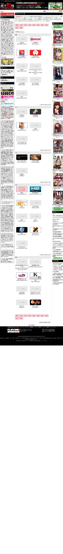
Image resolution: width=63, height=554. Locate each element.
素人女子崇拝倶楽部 (7, 181)
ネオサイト (10, 201)
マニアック (8, 234)
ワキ (10, 49)
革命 (11, 149)
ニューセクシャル (6, 203)
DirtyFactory (9, 186)
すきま (5, 174)
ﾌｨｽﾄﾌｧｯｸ (6, 52)
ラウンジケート (9, 250)
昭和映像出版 (7, 170)
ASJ (12, 131)
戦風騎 (4, 177)
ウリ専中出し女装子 (57, 243)
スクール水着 (7, 44)
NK (6, 201)
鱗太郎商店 (6, 252)
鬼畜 (3, 47)
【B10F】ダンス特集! (58, 269)
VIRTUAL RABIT (9, 205)
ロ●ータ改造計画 (57, 253)
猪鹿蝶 (10, 126)
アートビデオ (6, 146)
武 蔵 (12, 235)
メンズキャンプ (7, 240)
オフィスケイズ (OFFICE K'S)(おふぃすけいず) (35, 280)
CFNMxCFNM (4, 171)
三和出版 (3, 169)
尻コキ (8, 27)
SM (3, 38)
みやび (11, 237)
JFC (12, 170)
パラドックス (9, 208)
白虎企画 (3, 114)
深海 (2, 174)
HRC (9, 130)
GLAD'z (8, 156)
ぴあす (11, 210)
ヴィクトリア (4, 130)
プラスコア (10, 218)
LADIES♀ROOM (5, 253)
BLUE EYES (6, 222)
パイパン (6, 49)
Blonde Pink (7, 223)
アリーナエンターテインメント (7, 124)
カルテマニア (9, 151)
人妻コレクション (7, 213)
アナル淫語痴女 (56, 249)
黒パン (2, 72)
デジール (8, 193)
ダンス (8, 48)
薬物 (10, 72)
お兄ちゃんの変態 (57, 244)
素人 (12, 22)
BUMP (7, 210)
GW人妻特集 (56, 271)
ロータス (6, 256)
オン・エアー (7, 136)
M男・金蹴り (8, 21)
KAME (7, 149)
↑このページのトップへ (45, 104)
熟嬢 (8, 180)
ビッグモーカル (7, 212)
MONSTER (9, 114)
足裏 (5, 31)
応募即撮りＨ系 (8, 141)
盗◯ (10, 41)
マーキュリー (9, 233)
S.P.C (2, 147)
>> (4, 74)
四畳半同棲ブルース (57, 251)
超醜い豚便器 (4, 189)
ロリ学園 (11, 252)
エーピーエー (7, 134)
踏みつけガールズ (7, 217)
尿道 (12, 71)
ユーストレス (8, 245)
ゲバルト (9, 158)
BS (1, 211)
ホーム (2, 11)
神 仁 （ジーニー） (7, 178)
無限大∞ (5, 235)
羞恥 (5, 48)
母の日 (10, 206)
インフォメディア (5, 128)
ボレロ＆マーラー (9, 231)
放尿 (11, 38)
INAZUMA (6, 126)
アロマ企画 (4, 125)
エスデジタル (4, 133)
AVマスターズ (8, 139)
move (8, 235)
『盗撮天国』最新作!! (58, 267)
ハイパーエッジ (5, 206)
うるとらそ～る (8, 129)
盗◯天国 (8, 195)
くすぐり (3, 41)
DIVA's (4, 194)
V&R (11, 220)
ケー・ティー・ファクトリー (6, 161)
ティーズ (7, 118)
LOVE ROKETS (4, 251)
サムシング (8, 166)
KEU (4, 157)
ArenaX (11, 124)
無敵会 (2, 237)
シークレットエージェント (7, 172)
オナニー (9, 32)
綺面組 (11, 154)
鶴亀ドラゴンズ (9, 191)
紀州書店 (6, 153)
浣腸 (9, 70)
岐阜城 (7, 154)
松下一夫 (3, 234)
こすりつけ (6, 35)
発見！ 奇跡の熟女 (57, 215)
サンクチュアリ (9, 168)
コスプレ (6, 43)
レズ (9, 37)
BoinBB (10, 209)
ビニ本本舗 (5, 211)
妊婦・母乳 (5, 30)
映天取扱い (7, 131)
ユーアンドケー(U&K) (7, 246)
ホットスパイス (6, 226)
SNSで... (55, 221)
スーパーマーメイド (57, 217)
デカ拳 (7, 192)
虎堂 (10, 197)
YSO (7, 258)
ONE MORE (5, 260)
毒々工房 (6, 197)
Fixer (6, 224)
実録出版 (8, 169)
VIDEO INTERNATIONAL (7, 107)
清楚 (2, 70)
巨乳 (7, 36)
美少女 (2, 24)
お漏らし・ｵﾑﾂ (9, 39)
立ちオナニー (9, 33)
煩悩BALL (3, 210)
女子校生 (5, 22)
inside (11, 146)
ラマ (10, 251)
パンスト (9, 31)
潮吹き (4, 32)
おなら (5, 70)
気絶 (7, 41)
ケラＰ (6, 159)
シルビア (11, 172)
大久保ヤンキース (5, 142)
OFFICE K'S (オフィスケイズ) (7, 143)
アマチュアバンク (7, 137)
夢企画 (12, 246)
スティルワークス (7, 182)
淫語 (2, 35)
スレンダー (7, 50)
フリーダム (7, 221)
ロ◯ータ (7, 24)
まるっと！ (55, 219)
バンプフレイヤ (4, 209)
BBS (10, 215)
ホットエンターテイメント (7, 229)
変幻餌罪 (7, 228)
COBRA (3, 116)
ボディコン (5, 45)
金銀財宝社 (3, 156)
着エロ (10, 52)
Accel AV (8, 120)
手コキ (11, 26)
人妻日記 (11, 214)
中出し (10, 36)
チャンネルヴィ (8, 188)
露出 (10, 45)
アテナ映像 (5, 122)
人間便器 (8, 71)
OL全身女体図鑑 (56, 231)
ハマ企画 (10, 113)
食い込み (7, 42)
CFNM (2, 21)
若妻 (10, 30)
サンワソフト (6, 110)
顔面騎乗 (3, 39)
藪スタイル (8, 244)
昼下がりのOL (56, 241)
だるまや (7, 187)
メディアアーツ (4, 238)
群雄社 (8, 163)
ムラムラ (7, 237)
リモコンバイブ (7, 47)
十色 (8, 194)
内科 (4, 71)
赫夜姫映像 (3, 152)
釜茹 (8, 152)
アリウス (5, 123)
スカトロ (7, 38)
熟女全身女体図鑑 (57, 236)
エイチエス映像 (7, 139)
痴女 (5, 29)
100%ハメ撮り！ (5, 215)
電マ (12, 48)
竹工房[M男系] (10, 108)
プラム (5, 218)
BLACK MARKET (5, 220)
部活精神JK (7, 216)
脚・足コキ (3, 27)
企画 (10, 43)
